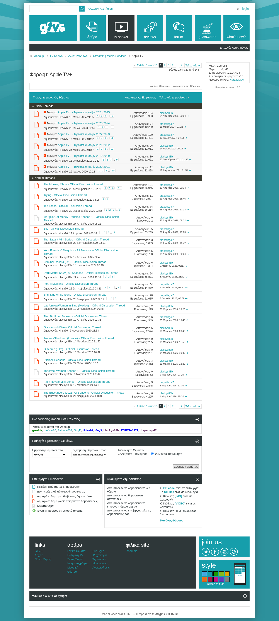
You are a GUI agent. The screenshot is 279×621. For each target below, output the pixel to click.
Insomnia (131, 551)
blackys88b (65, 223)
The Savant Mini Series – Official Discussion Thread (76, 239)
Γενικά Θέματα (76, 551)
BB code (169, 488)
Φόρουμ (39, 56)
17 (112, 116)
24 (151, 273)
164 (150, 113)
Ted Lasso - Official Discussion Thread (68, 206)
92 (151, 167)
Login (245, 8)
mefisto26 (50, 430)
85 (151, 229)
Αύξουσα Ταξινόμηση (133, 453)
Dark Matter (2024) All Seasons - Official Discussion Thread (81, 272)
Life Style (98, 551)
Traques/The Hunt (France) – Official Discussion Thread (79, 338)
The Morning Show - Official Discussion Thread (73, 184)
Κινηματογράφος (77, 563)
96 (151, 145)
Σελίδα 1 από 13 (147, 65)
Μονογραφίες (100, 563)
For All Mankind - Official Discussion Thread (71, 283)
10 (112, 148)
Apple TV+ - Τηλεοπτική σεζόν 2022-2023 (84, 134)
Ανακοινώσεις (101, 567)
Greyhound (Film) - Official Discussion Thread (72, 327)
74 (151, 123)
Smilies (169, 492)
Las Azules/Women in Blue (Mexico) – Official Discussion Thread (84, 305)
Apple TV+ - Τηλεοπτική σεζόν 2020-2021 (84, 166)
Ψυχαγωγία (99, 555)
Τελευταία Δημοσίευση (174, 97)
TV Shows (56, 56)
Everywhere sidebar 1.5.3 (227, 87)
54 (151, 284)
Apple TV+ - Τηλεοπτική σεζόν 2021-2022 (84, 145)
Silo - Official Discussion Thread (64, 228)
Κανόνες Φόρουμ (171, 520)
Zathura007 (65, 430)
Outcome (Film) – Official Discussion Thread (71, 349)
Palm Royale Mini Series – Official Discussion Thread (77, 381)
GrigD (77, 430)
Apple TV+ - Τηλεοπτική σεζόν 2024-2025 (84, 112)
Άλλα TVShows (77, 56)
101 (150, 184)
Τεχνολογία (99, 559)
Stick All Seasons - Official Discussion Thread (72, 360)
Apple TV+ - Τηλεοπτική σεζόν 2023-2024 (84, 123)
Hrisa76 (63, 117)
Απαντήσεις (132, 97)
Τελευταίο (193, 65)
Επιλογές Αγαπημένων (234, 47)
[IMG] (178, 496)
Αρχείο (39, 555)
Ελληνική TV (75, 555)
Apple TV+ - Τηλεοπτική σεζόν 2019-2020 (84, 155)
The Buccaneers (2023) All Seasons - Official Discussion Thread (84, 392)
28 (151, 295)
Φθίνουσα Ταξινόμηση (166, 453)
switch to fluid (215, 583)
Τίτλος (37, 97)
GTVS (38, 551)
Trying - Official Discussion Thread (65, 195)
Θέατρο (72, 571)
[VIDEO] (180, 503)
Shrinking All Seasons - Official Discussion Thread (75, 294)
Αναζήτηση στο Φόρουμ (186, 86)
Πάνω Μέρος (43, 559)
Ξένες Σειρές (75, 559)
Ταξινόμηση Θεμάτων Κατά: (88, 450)
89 (151, 156)
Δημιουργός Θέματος (56, 97)
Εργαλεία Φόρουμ (158, 86)
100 (150, 134)
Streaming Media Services (109, 56)
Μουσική (72, 567)
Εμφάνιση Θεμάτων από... (48, 450)
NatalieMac (237, 79)
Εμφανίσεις (149, 97)
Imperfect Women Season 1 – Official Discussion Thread (79, 370)
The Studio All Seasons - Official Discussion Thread (76, 316)
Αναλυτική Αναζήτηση (100, 8)
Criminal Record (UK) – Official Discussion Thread (75, 262)
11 (173, 65)
